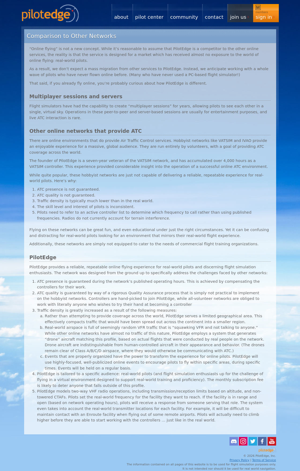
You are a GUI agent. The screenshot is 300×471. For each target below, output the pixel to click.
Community (184, 17)
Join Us (238, 17)
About (121, 17)
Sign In (264, 17)
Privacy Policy (239, 460)
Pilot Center (149, 17)
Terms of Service (264, 460)
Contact (214, 17)
